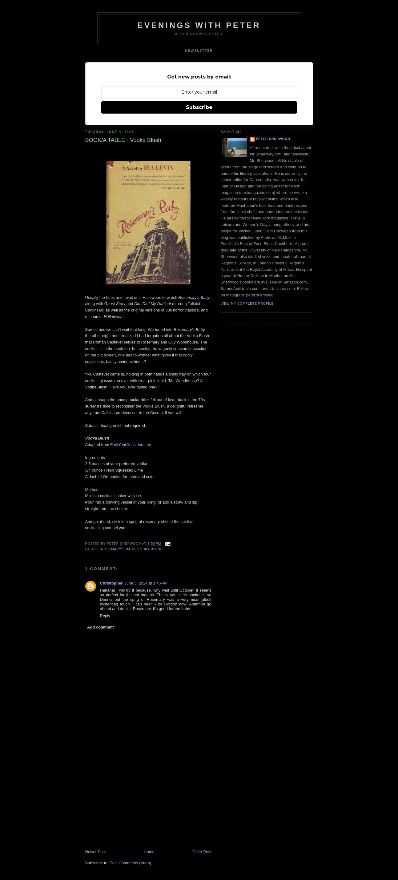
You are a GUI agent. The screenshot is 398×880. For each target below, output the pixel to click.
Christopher (111, 583)
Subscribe (199, 107)
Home (149, 852)
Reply (105, 615)
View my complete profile (247, 303)
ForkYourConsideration (130, 444)
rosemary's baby (118, 549)
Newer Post (95, 852)
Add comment (100, 627)
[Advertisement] (131, 806)
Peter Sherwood (273, 139)
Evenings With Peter (199, 25)
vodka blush (150, 549)
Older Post (201, 852)
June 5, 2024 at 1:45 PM (145, 583)
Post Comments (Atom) (130, 863)
